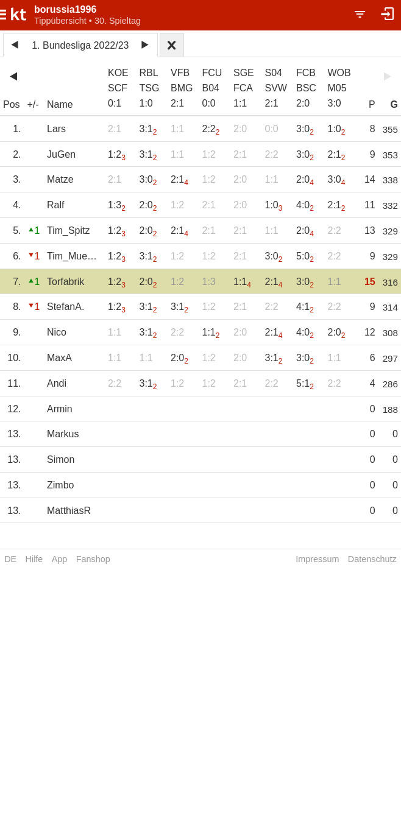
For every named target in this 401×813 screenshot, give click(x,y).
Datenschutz (372, 559)
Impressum (317, 559)
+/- (33, 104)
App (60, 559)
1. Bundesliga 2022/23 (80, 45)
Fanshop (93, 559)
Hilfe (34, 559)
